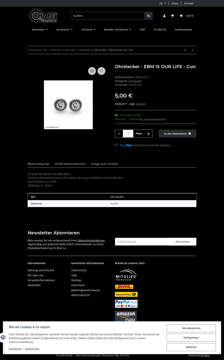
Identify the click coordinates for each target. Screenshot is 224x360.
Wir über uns (36, 275)
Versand (141, 104)
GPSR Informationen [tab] (70, 164)
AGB (73, 275)
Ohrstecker (135, 81)
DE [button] (161, 3)
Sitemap (76, 280)
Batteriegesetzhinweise (85, 290)
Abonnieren (182, 241)
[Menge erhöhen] (149, 133)
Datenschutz (32, 348)
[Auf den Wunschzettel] (101, 71)
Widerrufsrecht (80, 295)
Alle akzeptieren (191, 328)
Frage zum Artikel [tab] (104, 164)
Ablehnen (191, 347)
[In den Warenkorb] (30, 62)
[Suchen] (108, 16)
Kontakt (188, 3)
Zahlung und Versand (41, 270)
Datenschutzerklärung (91, 240)
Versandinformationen (41, 280)
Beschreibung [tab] (38, 164)
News (175, 3)
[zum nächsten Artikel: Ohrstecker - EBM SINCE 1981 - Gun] (192, 50)
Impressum (15, 348)
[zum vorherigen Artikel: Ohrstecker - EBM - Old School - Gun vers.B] (185, 50)
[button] (164, 15)
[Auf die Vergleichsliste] (92, 71)
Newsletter (34, 285)
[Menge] (128, 133)
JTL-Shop (205, 355)
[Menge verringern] (119, 133)
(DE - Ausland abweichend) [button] (152, 119)
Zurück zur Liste (38, 50)
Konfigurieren (191, 337)
